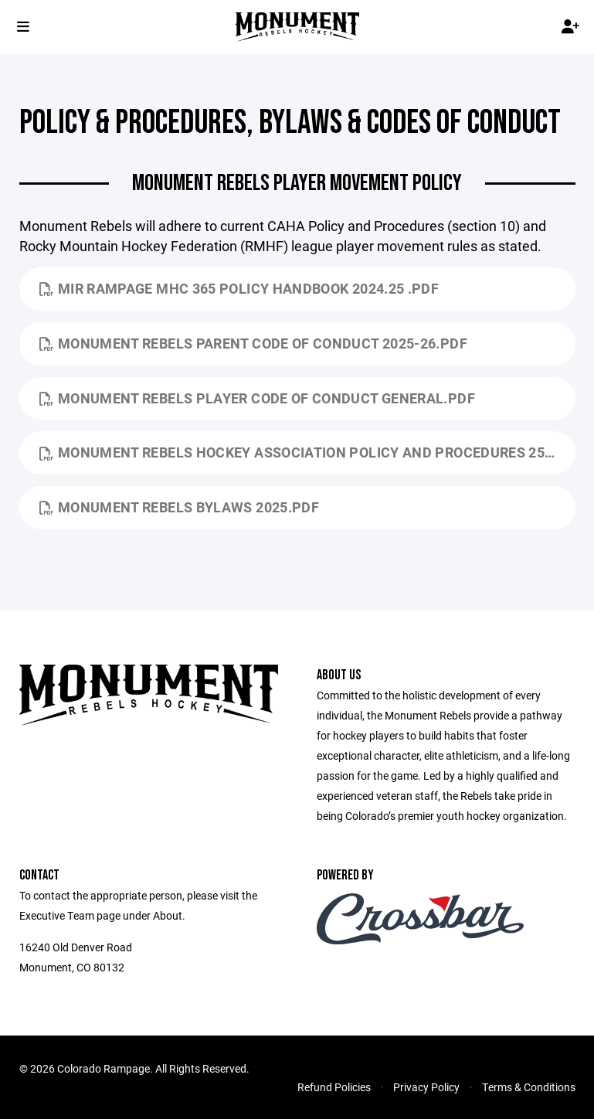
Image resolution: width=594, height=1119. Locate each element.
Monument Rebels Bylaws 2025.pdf (179, 507)
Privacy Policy (426, 1087)
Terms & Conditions (528, 1087)
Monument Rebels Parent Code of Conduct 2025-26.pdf (253, 343)
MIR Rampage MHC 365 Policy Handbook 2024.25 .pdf (239, 288)
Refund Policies (334, 1087)
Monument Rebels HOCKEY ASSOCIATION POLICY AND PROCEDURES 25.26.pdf (307, 452)
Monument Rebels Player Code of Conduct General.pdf (257, 398)
